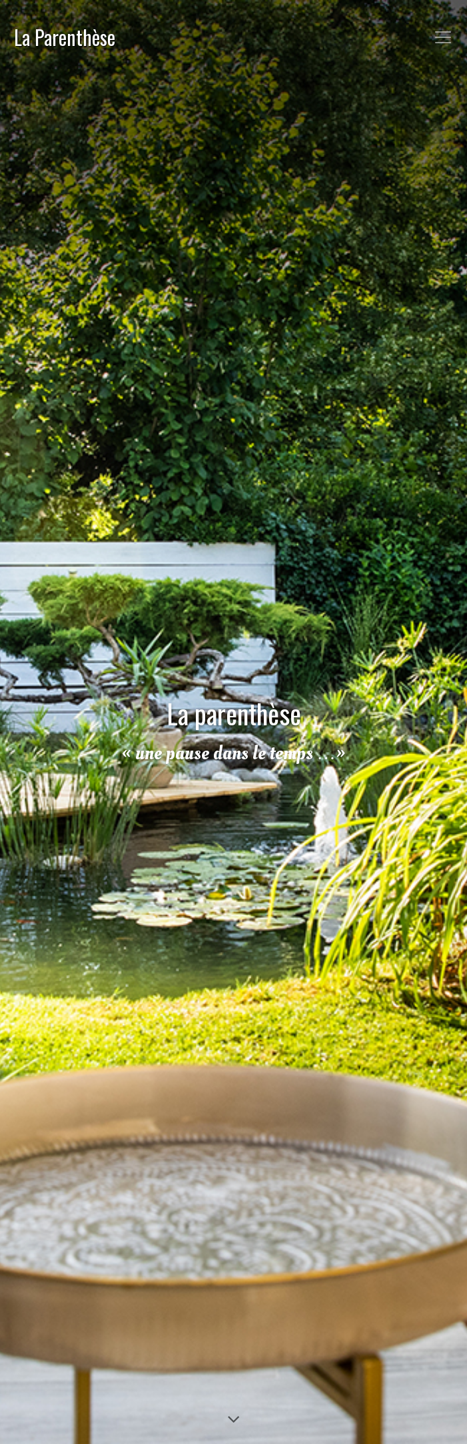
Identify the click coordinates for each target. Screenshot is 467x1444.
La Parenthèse (64, 37)
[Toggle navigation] (443, 37)
